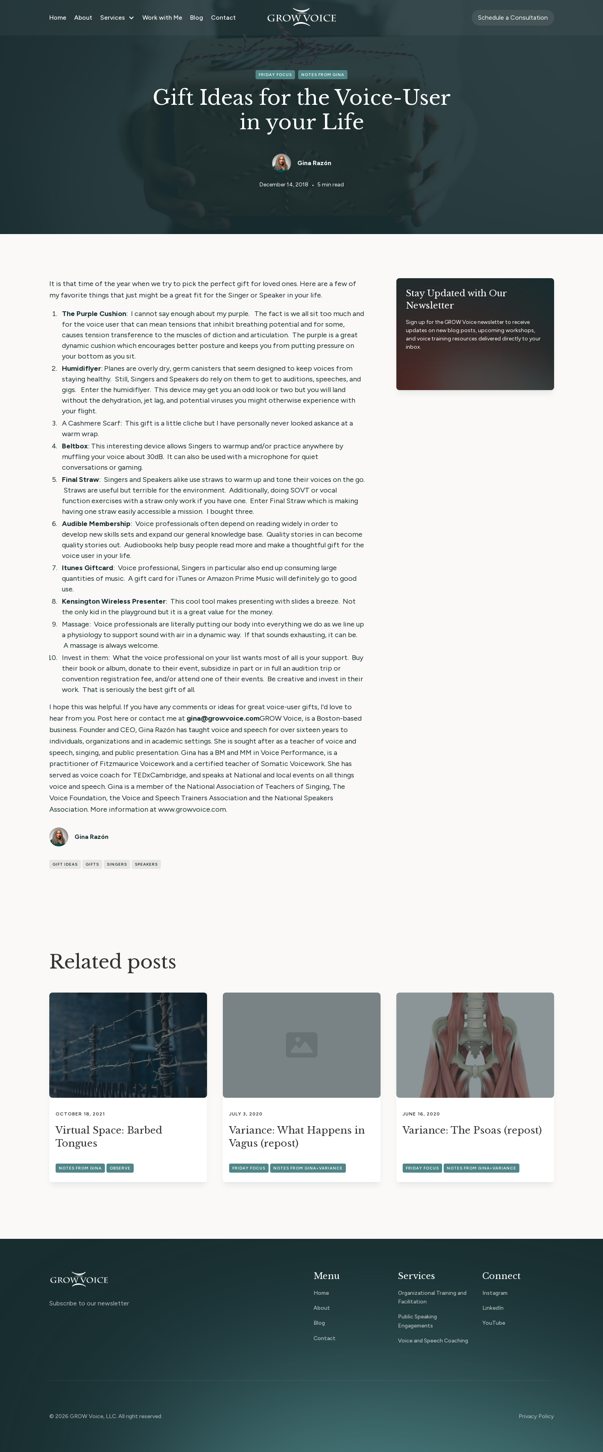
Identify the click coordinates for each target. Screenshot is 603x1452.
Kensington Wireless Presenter (114, 601)
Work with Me (162, 17)
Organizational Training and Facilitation (432, 1297)
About (83, 17)
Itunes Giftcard (87, 567)
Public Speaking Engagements (417, 1321)
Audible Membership (96, 523)
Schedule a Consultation (513, 17)
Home (57, 17)
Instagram (495, 1293)
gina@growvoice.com (223, 718)
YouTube (493, 1323)
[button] (117, 17)
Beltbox (75, 446)
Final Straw (80, 479)
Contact (223, 17)
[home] (301, 17)
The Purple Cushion (94, 313)
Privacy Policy (536, 1416)
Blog (196, 17)
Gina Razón (314, 163)
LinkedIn (493, 1308)
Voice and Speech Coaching (433, 1340)
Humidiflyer (81, 368)
